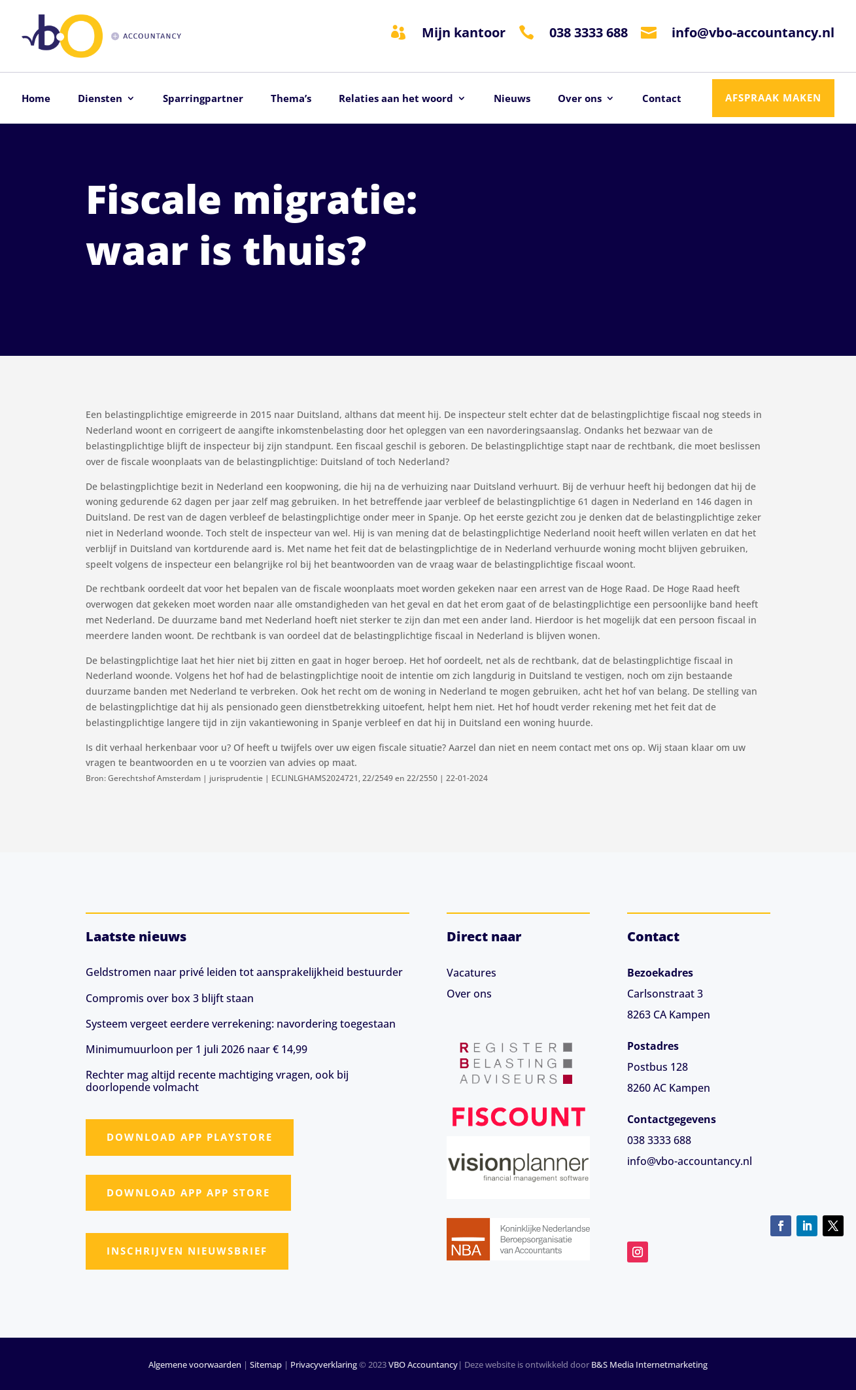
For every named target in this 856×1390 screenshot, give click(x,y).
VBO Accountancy (423, 1364)
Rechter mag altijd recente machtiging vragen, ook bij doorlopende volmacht (217, 1081)
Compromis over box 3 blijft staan (170, 998)
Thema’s (291, 99)
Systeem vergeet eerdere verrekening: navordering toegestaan (241, 1023)
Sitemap (266, 1364)
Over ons (580, 99)
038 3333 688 (588, 32)
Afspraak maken (773, 97)
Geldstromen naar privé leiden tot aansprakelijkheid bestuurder (244, 972)
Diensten (100, 99)
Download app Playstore (190, 1136)
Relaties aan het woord (396, 99)
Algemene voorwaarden (194, 1364)
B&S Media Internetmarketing (649, 1364)
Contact (661, 99)
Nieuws (512, 99)
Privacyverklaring (323, 1364)
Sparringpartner (203, 99)
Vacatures (471, 972)
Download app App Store (188, 1192)
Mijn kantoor (463, 32)
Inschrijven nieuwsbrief (187, 1250)
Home (36, 99)
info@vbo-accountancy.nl (753, 32)
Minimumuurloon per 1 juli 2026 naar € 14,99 (196, 1049)
